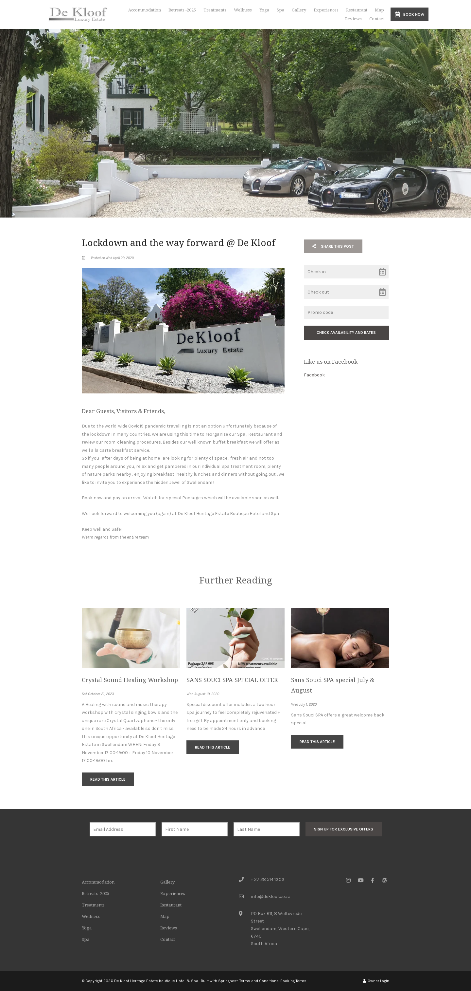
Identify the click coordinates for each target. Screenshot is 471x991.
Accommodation (144, 10)
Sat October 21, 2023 (98, 694)
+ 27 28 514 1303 (268, 879)
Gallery (299, 10)
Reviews (353, 19)
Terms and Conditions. (259, 981)
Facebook (314, 375)
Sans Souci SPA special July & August (332, 685)
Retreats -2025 (182, 10)
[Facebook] (372, 880)
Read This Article (108, 779)
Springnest (228, 981)
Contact (376, 19)
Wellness (243, 10)
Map (379, 10)
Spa (280, 10)
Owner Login (376, 981)
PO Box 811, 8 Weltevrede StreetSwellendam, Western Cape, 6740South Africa (280, 928)
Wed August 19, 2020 (202, 694)
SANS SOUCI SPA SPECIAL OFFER (232, 680)
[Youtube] (360, 880)
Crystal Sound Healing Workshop (130, 680)
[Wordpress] (384, 880)
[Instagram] (348, 880)
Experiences (326, 10)
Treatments (214, 10)
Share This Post (333, 246)
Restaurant (356, 10)
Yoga (264, 10)
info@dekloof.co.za (270, 896)
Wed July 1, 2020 (304, 705)
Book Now (409, 14)
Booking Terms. (293, 981)
